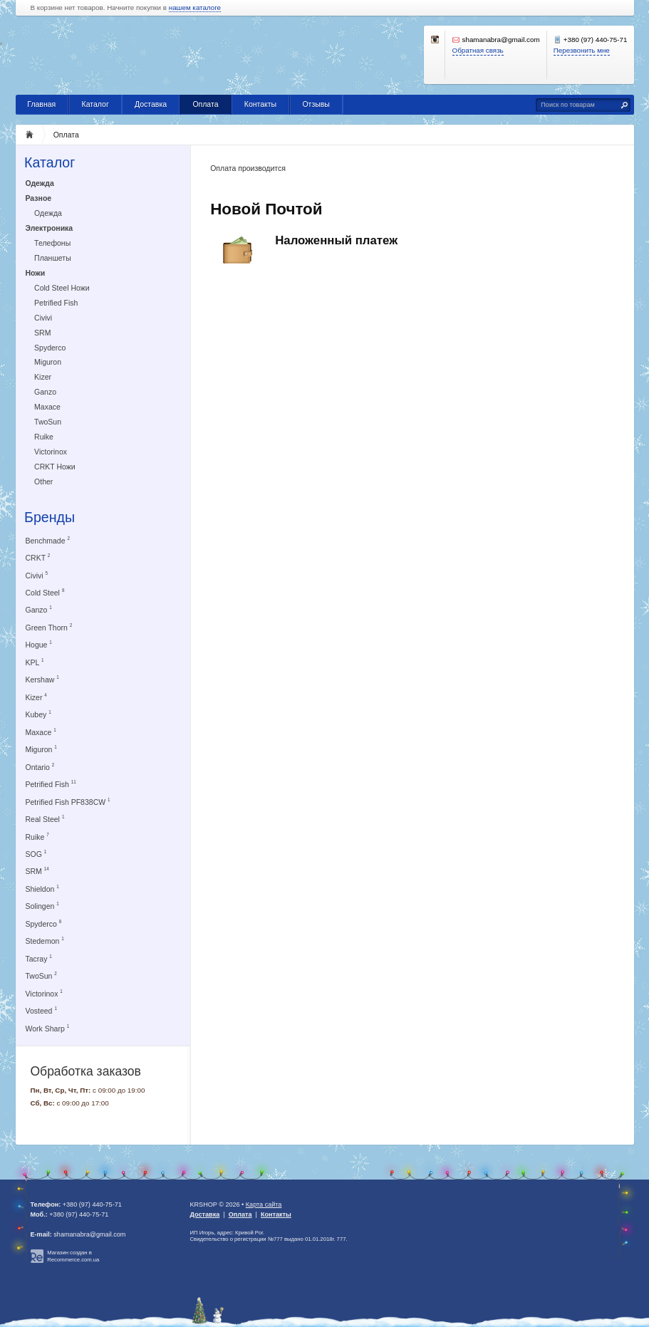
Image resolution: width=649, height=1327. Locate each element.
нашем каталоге (195, 7)
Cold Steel (45, 592)
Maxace (47, 406)
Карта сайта (264, 1204)
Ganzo (45, 391)
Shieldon (42, 888)
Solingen (42, 905)
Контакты (260, 104)
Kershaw (42, 679)
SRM (42, 332)
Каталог (95, 104)
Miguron (47, 362)
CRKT (38, 557)
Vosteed (41, 1010)
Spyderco (50, 347)
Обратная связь (478, 50)
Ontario (40, 766)
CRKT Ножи (55, 466)
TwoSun (47, 421)
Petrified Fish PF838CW (68, 801)
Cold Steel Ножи (62, 287)
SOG (36, 853)
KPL (35, 662)
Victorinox (50, 451)
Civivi (43, 317)
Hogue (39, 644)
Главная (41, 104)
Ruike (43, 436)
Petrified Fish (56, 302)
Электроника (49, 228)
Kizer (42, 377)
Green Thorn (49, 627)
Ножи (36, 273)
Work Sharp (48, 1028)
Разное (39, 198)
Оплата (205, 104)
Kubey (38, 714)
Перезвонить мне (582, 50)
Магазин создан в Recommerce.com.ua (73, 1256)
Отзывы (315, 104)
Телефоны (52, 243)
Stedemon (45, 940)
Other (43, 481)
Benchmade (48, 540)
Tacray (39, 958)
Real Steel (45, 818)
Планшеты (52, 258)
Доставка (151, 104)
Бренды (49, 516)
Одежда (40, 183)
